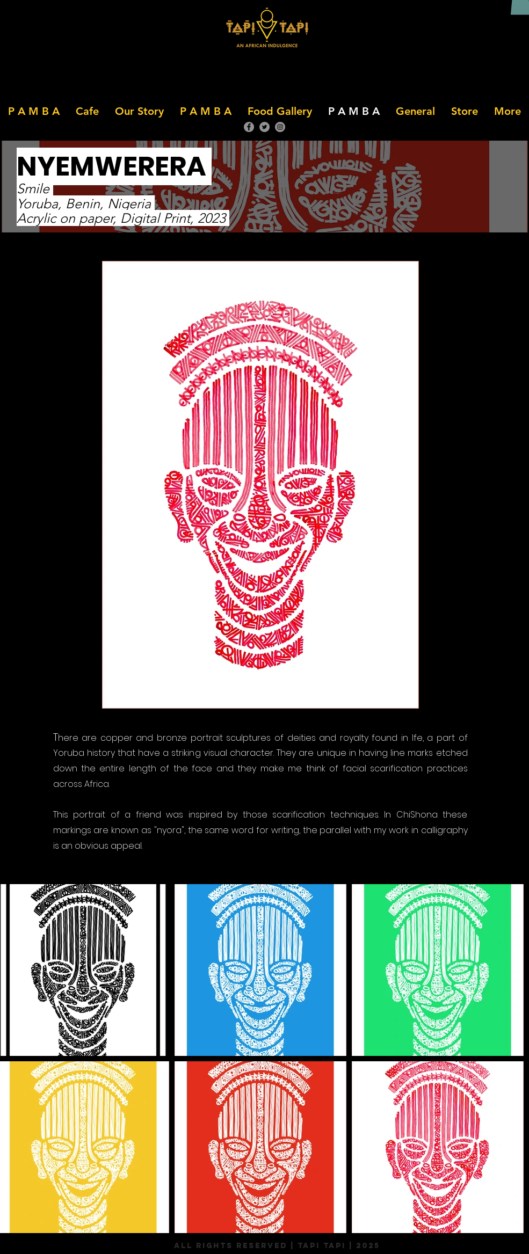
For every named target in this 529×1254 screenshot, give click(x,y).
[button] (87, 111)
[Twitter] (264, 127)
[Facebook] (249, 127)
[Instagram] (280, 127)
